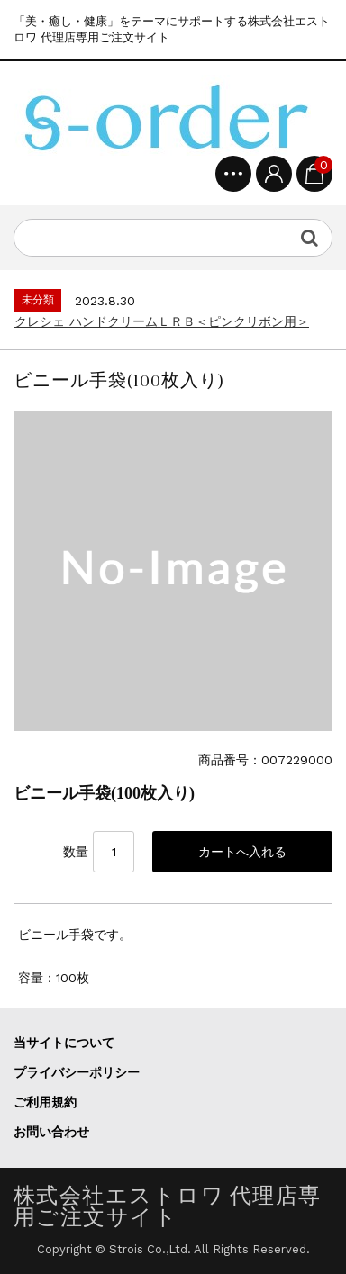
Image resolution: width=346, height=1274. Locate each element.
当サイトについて (64, 1042)
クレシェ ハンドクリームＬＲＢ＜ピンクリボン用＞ (161, 321)
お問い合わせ (51, 1132)
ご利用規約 (45, 1102)
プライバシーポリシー (77, 1072)
